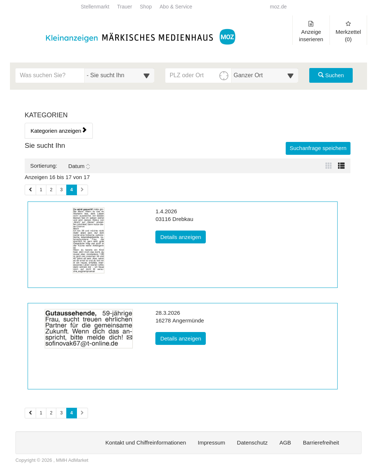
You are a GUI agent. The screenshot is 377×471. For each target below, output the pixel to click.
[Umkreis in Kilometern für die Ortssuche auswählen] (265, 75)
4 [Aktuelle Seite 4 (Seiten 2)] (71, 412)
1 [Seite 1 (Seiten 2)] (41, 412)
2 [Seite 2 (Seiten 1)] (51, 189)
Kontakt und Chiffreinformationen (145, 442)
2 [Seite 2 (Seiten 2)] (51, 412)
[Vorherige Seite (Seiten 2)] (30, 413)
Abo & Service (175, 7)
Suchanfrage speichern (318, 148)
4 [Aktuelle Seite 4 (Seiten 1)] (71, 189)
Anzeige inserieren (311, 31)
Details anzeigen (183, 236)
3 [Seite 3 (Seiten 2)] (61, 412)
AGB (285, 442)
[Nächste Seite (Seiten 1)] (82, 190)
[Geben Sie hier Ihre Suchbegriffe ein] (50, 75)
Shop (146, 7)
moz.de (278, 7)
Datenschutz (252, 442)
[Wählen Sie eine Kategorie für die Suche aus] (119, 75)
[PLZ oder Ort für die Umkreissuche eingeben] (198, 75)
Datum (78, 166)
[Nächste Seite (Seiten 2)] (82, 413)
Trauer (124, 7)
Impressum (211, 442)
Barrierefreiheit (321, 442)
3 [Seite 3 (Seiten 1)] (61, 189)
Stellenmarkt (95, 7)
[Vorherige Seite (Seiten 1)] (30, 190)
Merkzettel (348, 31)
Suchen (331, 75)
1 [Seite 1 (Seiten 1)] (41, 189)
